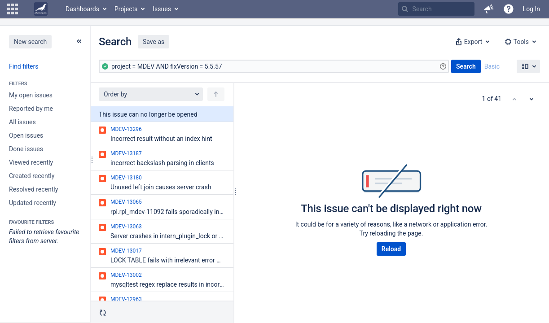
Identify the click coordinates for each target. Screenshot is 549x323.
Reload (391, 249)
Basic (492, 66)
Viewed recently (31, 162)
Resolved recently (33, 189)
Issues (162, 9)
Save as (153, 41)
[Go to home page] (41, 9)
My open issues (31, 95)
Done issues (26, 149)
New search (30, 41)
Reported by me (31, 108)
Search (466, 66)
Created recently (31, 175)
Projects (125, 9)
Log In (531, 9)
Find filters (23, 66)
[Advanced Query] (274, 66)
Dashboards (82, 9)
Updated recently (32, 202)
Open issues (26, 135)
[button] (12, 9)
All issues (22, 122)
